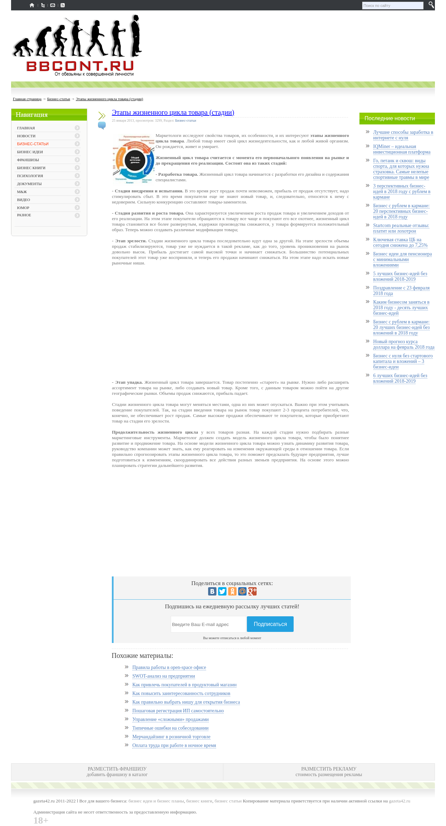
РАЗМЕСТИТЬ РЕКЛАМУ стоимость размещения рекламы (329, 771)
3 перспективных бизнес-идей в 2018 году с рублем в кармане (401, 191)
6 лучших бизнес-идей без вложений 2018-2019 (400, 378)
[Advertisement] (49, 349)
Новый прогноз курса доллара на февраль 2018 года (404, 344)
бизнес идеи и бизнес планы (156, 800)
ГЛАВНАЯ (26, 128)
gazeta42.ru (399, 800)
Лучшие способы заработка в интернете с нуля (403, 135)
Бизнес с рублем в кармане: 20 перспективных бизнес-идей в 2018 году (401, 211)
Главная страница (27, 99)
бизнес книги (199, 800)
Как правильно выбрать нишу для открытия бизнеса (186, 702)
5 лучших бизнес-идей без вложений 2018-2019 (400, 276)
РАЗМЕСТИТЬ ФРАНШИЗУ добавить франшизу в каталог (117, 771)
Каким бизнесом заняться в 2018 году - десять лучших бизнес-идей (401, 307)
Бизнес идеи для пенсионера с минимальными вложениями (402, 259)
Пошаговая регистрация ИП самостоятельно (178, 710)
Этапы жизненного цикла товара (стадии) (109, 99)
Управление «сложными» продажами (170, 719)
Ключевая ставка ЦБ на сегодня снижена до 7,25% (400, 242)
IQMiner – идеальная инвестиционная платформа (401, 149)
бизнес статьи (228, 800)
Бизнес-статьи (58, 99)
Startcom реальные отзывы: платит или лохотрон (401, 228)
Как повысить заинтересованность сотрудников (181, 693)
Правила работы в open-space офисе (169, 667)
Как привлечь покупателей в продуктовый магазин (184, 684)
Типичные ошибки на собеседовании (170, 728)
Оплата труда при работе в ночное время (174, 745)
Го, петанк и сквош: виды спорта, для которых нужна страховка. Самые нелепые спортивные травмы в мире (401, 169)
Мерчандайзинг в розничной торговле (171, 736)
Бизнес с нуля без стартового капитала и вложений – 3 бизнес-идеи (403, 361)
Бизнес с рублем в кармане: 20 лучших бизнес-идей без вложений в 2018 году (401, 327)
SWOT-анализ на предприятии (163, 676)
